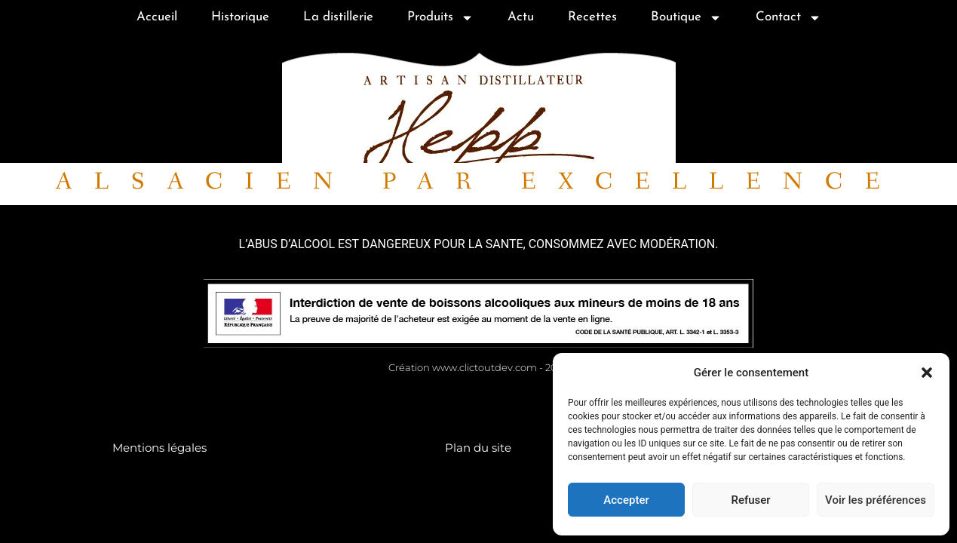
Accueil (156, 17)
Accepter (626, 500)
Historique (240, 17)
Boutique (686, 18)
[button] (926, 372)
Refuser (750, 500)
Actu (521, 17)
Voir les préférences (875, 500)
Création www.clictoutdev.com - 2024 (478, 367)
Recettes (592, 17)
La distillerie (338, 17)
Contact (788, 18)
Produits (440, 18)
